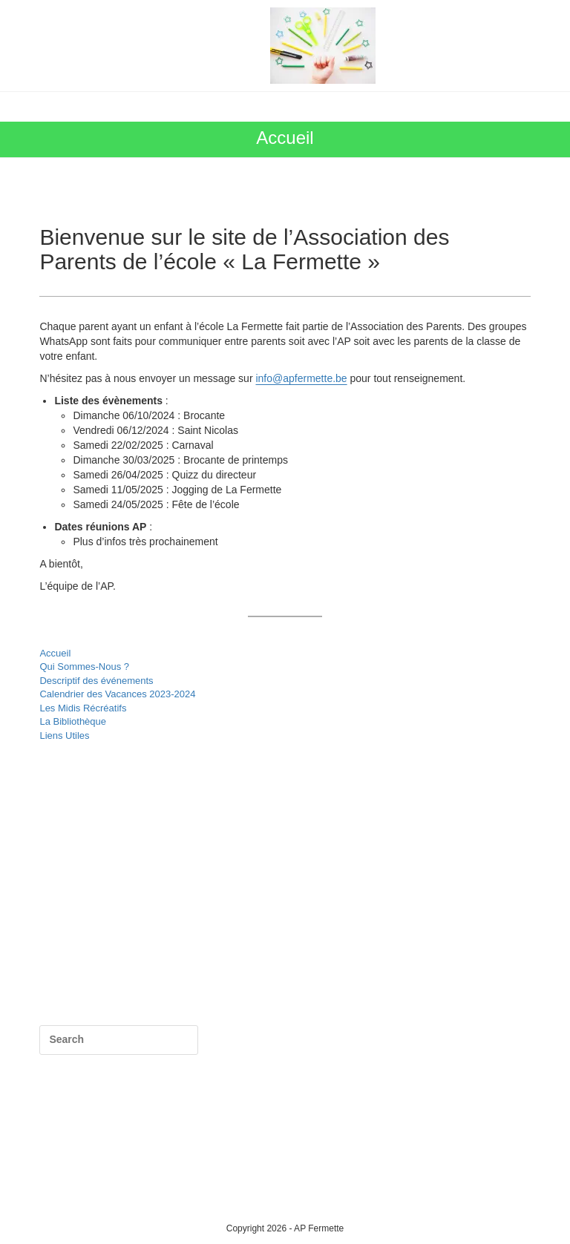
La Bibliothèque (72, 721)
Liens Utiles (64, 735)
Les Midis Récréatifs (82, 708)
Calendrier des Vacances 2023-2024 (117, 694)
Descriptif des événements (96, 680)
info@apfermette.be (301, 378)
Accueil (55, 653)
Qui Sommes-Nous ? (84, 666)
